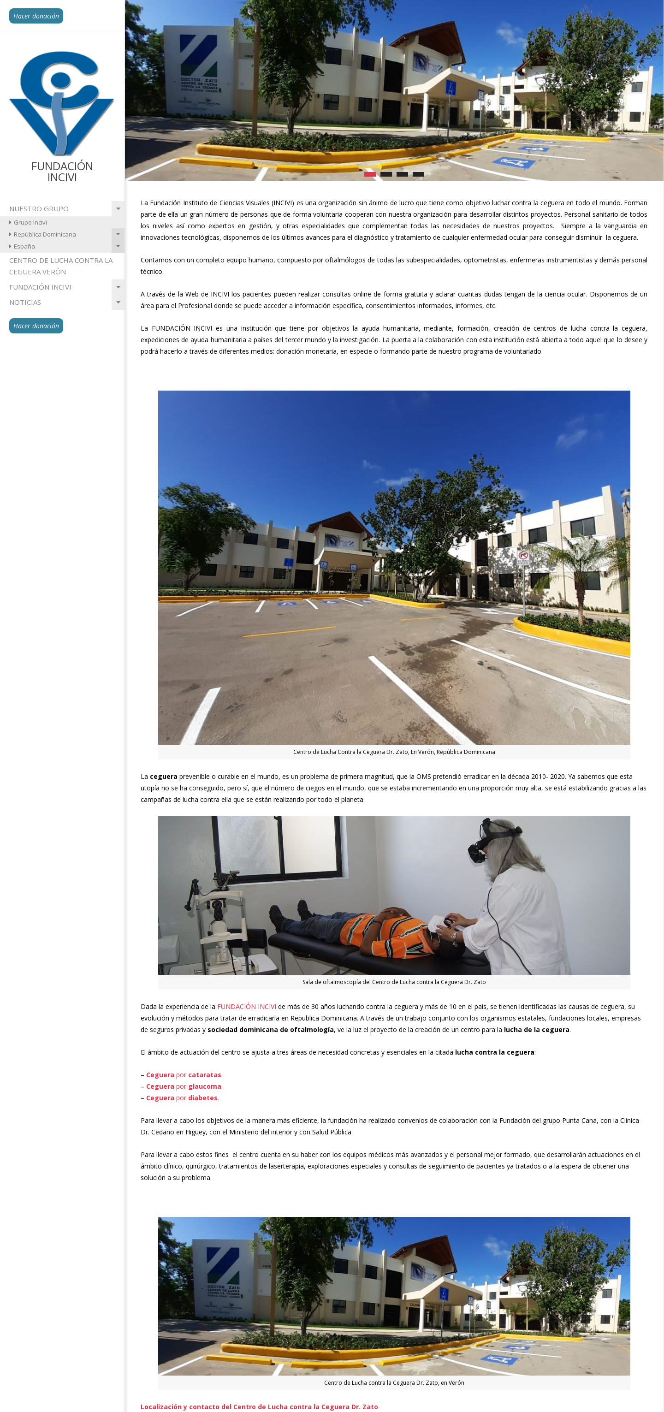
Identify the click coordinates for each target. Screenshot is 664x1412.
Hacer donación (36, 16)
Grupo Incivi (30, 222)
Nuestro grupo (39, 208)
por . (182, 1097)
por (183, 1074)
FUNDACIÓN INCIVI (246, 1006)
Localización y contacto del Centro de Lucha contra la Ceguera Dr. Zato (259, 1406)
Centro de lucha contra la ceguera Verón (61, 265)
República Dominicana (45, 234)
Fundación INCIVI (40, 286)
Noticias (25, 302)
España (24, 246)
